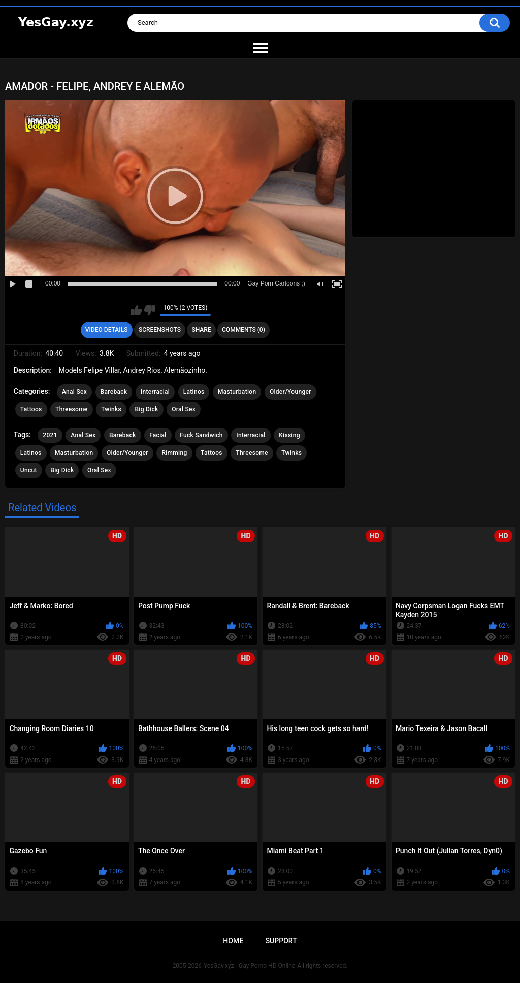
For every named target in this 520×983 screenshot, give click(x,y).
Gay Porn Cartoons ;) (276, 283)
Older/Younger (290, 391)
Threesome (71, 409)
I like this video (136, 310)
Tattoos (31, 409)
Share (201, 329)
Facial (158, 435)
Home (233, 941)
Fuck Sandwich (201, 435)
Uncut (28, 470)
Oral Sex (184, 409)
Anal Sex (74, 391)
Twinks (111, 409)
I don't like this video (149, 310)
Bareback (114, 391)
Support (281, 941)
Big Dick (146, 409)
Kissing (289, 435)
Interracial (155, 391)
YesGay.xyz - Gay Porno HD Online (249, 965)
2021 (50, 435)
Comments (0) (243, 329)
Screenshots (160, 329)
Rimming (174, 452)
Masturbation (237, 391)
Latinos (194, 391)
